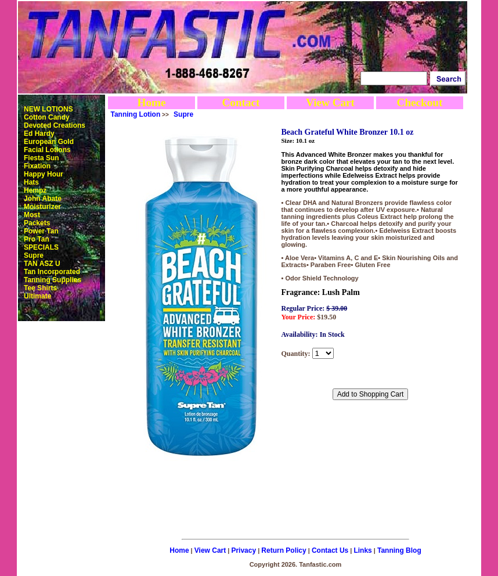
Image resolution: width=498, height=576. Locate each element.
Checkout (420, 102)
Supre (34, 255)
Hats (31, 182)
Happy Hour (43, 174)
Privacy (243, 550)
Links (362, 550)
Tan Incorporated (52, 272)
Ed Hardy (39, 133)
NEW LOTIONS (48, 109)
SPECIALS (41, 247)
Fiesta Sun (41, 158)
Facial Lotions (47, 150)
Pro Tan (36, 239)
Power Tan (41, 231)
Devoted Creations (54, 125)
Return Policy (283, 550)
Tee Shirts (40, 288)
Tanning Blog (399, 550)
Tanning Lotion (136, 114)
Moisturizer (42, 207)
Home (151, 102)
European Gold (49, 142)
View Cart (330, 102)
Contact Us (330, 550)
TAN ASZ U (42, 264)
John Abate (43, 199)
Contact (240, 102)
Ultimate (37, 296)
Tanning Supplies (52, 280)
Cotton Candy (47, 117)
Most (32, 215)
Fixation (37, 166)
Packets (37, 223)
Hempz (35, 190)
